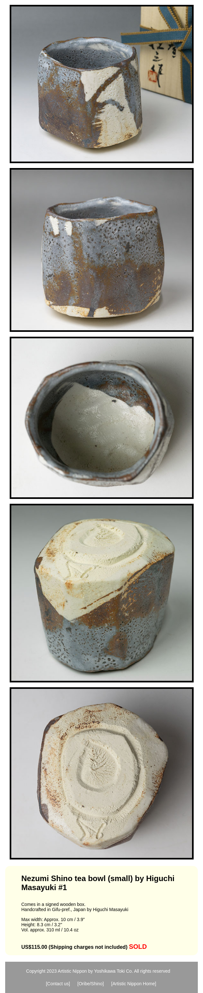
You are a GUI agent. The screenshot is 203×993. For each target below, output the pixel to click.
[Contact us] (58, 983)
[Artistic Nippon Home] (133, 983)
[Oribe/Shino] (90, 983)
